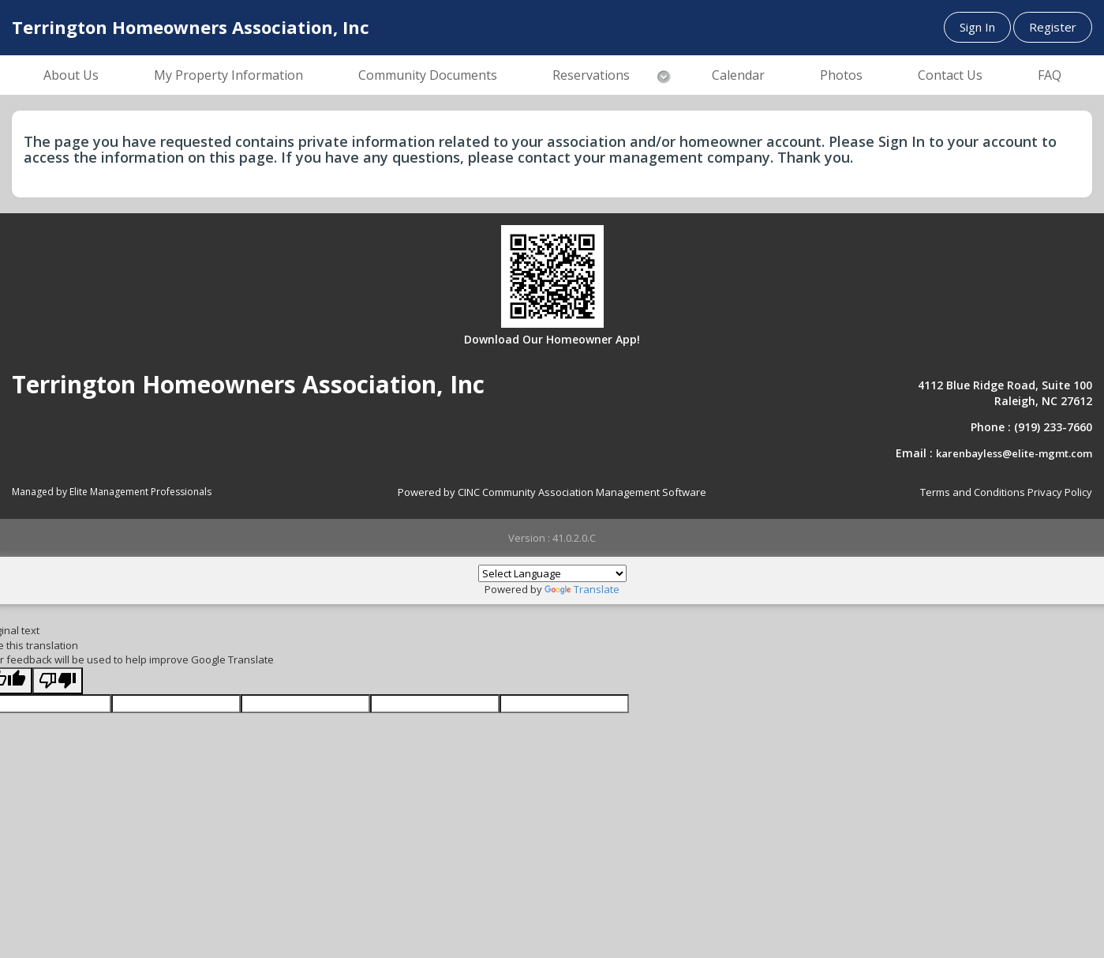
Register (1052, 27)
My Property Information (228, 75)
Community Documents (427, 75)
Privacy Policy (1059, 492)
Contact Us (950, 75)
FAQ (1049, 75)
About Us (71, 75)
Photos (841, 75)
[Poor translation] (57, 681)
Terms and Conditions (972, 492)
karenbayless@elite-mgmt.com (1014, 453)
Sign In (977, 27)
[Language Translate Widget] (552, 573)
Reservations (591, 75)
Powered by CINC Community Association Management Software (552, 492)
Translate (582, 589)
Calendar (738, 75)
